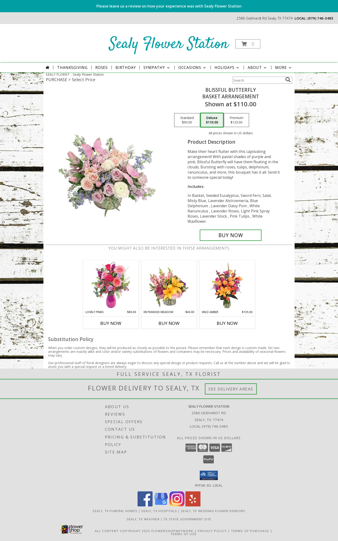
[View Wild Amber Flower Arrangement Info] (227, 285)
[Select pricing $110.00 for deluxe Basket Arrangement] (212, 120)
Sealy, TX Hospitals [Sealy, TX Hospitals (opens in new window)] (159, 511)
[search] (288, 80)
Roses (101, 67)
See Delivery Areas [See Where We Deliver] (230, 389)
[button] (247, 43)
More (283, 67)
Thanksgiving (72, 67)
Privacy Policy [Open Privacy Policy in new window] (212, 531)
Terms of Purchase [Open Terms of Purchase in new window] (250, 531)
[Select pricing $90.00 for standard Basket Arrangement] (187, 120)
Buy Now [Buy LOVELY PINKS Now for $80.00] (110, 323)
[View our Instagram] (176, 505)
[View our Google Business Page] (161, 505)
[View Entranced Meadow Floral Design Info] (169, 285)
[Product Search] (258, 80)
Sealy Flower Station (168, 44)
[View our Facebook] (145, 505)
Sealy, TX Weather (143, 519)
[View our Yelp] (192, 505)
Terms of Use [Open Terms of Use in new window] (184, 534)
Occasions (192, 67)
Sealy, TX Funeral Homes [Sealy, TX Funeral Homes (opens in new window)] (114, 511)
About (257, 67)
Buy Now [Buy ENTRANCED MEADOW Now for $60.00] (169, 323)
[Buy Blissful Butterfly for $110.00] (230, 235)
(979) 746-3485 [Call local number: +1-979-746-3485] (320, 18)
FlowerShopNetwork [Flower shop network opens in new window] (172, 531)
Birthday (125, 67)
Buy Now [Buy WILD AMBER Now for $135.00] (227, 323)
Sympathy (156, 67)
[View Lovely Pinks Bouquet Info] (111, 285)
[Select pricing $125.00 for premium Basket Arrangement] (236, 120)
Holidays (227, 67)
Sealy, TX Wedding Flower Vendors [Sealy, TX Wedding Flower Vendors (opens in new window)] (213, 511)
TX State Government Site (187, 519)
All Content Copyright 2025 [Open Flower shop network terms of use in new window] (122, 531)
